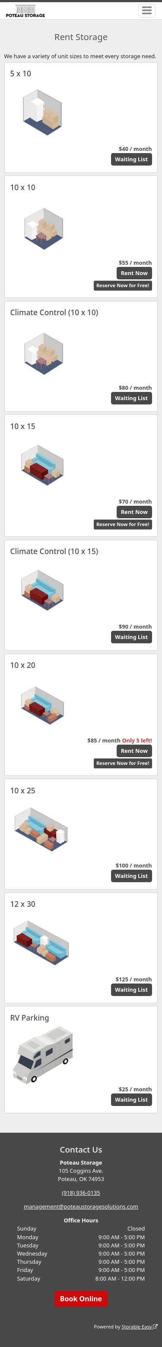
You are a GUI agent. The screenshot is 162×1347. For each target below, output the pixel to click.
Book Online (81, 1298)
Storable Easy (139, 1326)
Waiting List (131, 159)
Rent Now (134, 273)
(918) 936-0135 (81, 1193)
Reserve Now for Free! (122, 285)
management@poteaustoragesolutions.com (81, 1206)
